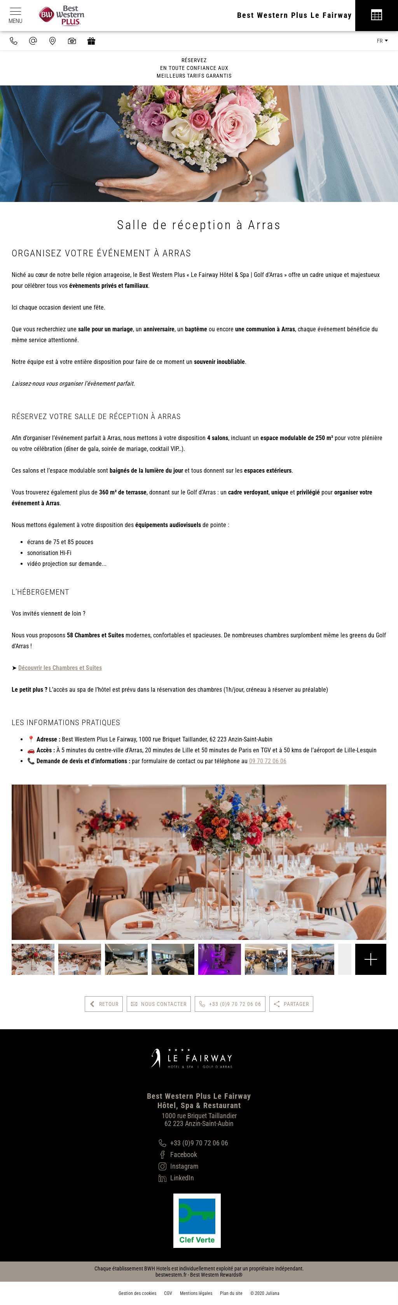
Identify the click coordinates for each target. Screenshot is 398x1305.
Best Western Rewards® (216, 1275)
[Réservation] (376, 15)
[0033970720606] (13, 40)
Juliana (272, 1293)
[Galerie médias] (72, 40)
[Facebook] (193, 1155)
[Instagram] (193, 1166)
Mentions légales (196, 1293)
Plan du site (231, 1293)
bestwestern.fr (171, 1275)
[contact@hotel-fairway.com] (33, 40)
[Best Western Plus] (57, 15)
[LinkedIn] (193, 1178)
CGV (168, 1293)
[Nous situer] (52, 40)
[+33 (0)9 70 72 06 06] (193, 1143)
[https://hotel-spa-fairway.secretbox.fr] (91, 40)
